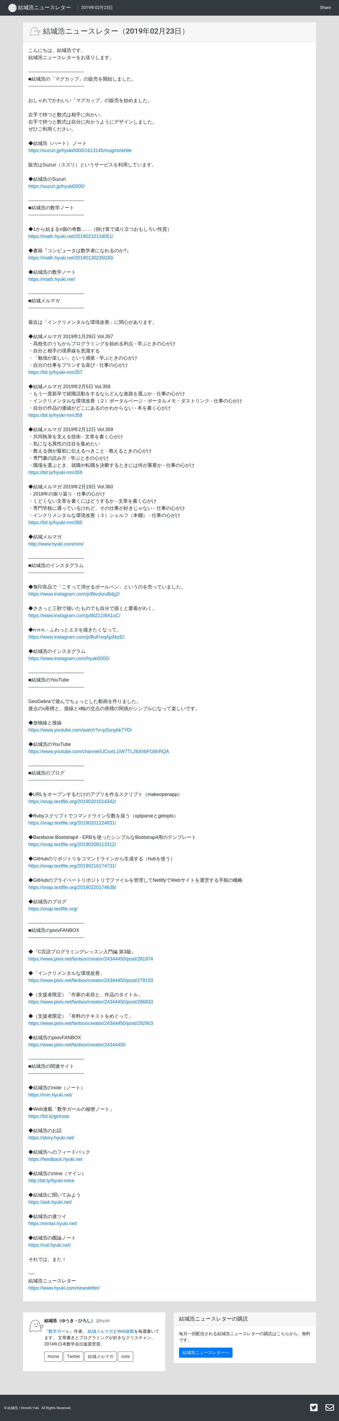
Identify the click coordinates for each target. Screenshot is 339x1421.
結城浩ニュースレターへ (205, 1352)
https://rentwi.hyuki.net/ (52, 1223)
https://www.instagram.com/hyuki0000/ (69, 658)
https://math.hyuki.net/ (51, 279)
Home (53, 1356)
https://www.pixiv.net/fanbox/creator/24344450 (77, 1044)
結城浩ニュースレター (39, 8)
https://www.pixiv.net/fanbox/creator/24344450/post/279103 (90, 980)
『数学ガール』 (59, 1331)
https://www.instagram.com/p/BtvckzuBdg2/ (74, 594)
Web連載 (125, 1331)
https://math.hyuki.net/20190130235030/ (70, 257)
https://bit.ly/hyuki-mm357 (55, 372)
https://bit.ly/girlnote (48, 1116)
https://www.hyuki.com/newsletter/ (64, 1288)
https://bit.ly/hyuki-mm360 (55, 522)
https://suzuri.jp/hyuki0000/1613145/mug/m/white (80, 150)
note (125, 1356)
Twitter (73, 1356)
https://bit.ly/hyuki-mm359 (55, 472)
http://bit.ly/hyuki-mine (51, 1180)
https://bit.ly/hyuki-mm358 (55, 415)
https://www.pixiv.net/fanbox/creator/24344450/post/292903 (90, 1023)
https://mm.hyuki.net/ (50, 1094)
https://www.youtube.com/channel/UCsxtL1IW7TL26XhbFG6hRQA (98, 751)
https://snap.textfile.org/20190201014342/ (72, 801)
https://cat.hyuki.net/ (49, 1245)
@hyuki (103, 1320)
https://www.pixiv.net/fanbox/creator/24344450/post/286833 (90, 1001)
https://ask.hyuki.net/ (50, 1202)
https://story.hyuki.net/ (51, 1137)
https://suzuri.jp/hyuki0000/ (56, 186)
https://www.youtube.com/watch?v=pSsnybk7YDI (80, 730)
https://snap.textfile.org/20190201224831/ (72, 823)
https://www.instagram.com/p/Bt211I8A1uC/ (74, 615)
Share (325, 7)
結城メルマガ (100, 1331)
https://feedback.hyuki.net (55, 1159)
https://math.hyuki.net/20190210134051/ (70, 236)
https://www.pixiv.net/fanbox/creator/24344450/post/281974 (90, 959)
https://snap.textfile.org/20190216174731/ (72, 866)
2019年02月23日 (97, 7)
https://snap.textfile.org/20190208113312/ (72, 844)
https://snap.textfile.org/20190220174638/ (72, 887)
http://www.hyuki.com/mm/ (56, 544)
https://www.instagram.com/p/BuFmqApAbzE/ (76, 637)
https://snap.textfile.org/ (53, 908)
